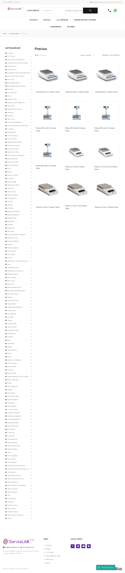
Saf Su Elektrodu (12, 386)
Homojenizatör (12, 198)
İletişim (48, 563)
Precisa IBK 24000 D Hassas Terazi (104, 129)
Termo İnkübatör (12, 456)
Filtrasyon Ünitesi (12, 175)
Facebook (73, 546)
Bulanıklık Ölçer (12, 99)
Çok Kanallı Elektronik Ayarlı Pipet (17, 125)
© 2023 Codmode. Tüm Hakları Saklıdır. (15, 568)
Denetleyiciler (11, 132)
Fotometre (10, 178)
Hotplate (10, 205)
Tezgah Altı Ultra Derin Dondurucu (18, 469)
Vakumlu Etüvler (12, 492)
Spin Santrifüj (11, 429)
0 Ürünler (10, 53)
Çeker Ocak (11, 119)
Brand (9, 96)
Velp (8, 495)
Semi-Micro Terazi (13, 396)
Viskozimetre (11, 498)
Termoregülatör (12, 462)
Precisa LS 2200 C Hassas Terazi (106, 207)
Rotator (9, 383)
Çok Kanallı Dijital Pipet (14, 122)
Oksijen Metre (11, 304)
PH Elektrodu (11, 333)
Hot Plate (10, 201)
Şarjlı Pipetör (11, 393)
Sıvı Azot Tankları (12, 409)
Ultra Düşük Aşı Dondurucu (15, 479)
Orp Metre (10, 317)
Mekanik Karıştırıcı (12, 274)
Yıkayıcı (9, 518)
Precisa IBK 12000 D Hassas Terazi (46, 129)
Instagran (89, 546)
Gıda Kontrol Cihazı (13, 185)
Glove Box (10, 188)
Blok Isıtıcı (10, 89)
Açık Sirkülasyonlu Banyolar (16, 59)
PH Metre (10, 337)
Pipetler (9, 347)
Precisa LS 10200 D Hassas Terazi (75, 168)
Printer (9, 356)
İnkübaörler (10, 221)
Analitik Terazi (11, 66)
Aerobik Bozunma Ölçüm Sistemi (17, 63)
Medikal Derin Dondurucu (15, 271)
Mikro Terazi (11, 281)
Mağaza (48, 549)
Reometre (10, 370)
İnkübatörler (11, 228)
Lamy (9, 264)
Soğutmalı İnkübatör (13, 413)
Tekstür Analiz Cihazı (13, 446)
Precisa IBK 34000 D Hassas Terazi (46, 167)
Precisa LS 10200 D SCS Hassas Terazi (105, 168)
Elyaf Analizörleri (12, 158)
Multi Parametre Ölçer (14, 287)
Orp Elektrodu (11, 314)
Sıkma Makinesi (12, 406)
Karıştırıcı (10, 244)
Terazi (9, 452)
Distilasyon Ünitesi (13, 149)
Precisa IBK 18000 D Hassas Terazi (75, 129)
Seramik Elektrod (12, 399)
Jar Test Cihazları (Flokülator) (16, 234)
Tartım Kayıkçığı (12, 442)
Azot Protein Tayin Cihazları (15, 76)
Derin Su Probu (12, 139)
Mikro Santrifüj (11, 277)
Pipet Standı (11, 343)
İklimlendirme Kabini (13, 211)
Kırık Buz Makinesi (12, 248)
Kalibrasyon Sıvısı (12, 238)
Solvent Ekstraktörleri (13, 419)
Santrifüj (9, 389)
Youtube (83, 546)
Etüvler (9, 172)
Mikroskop (10, 284)
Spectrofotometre (12, 423)
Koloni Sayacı (11, 251)
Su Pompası (11, 436)
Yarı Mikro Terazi (12, 512)
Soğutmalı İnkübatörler (14, 416)
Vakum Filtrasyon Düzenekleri (16, 485)
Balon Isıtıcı (10, 79)
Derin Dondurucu (12, 135)
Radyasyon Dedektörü (14, 360)
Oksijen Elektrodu (12, 300)
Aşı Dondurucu (12, 69)
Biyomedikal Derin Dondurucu (16, 86)
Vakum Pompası (12, 489)
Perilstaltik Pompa (12, 330)
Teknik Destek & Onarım (53, 556)
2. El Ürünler (11, 56)
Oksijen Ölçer (11, 310)
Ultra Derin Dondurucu (14, 475)
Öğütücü (10, 297)
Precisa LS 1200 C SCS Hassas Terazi (76, 207)
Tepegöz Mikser (12, 449)
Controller (10, 129)
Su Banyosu (11, 432)
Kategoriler (33, 10)
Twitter (78, 546)
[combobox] (50, 10)
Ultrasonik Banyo (12, 482)
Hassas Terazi (14, 33)
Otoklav (9, 320)
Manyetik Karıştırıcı (13, 267)
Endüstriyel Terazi (12, 162)
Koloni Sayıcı (11, 254)
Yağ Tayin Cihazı (12, 505)
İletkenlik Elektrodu (13, 215)
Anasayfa (48, 545)
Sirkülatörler (11, 403)
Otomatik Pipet (11, 323)
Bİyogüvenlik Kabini (13, 83)
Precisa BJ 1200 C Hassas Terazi (47, 92)
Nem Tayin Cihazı (12, 294)
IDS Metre (10, 208)
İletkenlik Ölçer (12, 218)
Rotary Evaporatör (13, 380)
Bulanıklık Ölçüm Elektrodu (15, 102)
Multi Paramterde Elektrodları (16, 290)
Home (4, 33)
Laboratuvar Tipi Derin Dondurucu (18, 261)
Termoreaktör (11, 459)
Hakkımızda (49, 559)
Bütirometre (11, 106)
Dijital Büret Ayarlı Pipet (14, 142)
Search (90, 10)
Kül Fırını (9, 257)
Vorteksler (10, 502)
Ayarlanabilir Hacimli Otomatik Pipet (18, 73)
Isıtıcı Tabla (10, 231)
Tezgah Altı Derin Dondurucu (16, 465)
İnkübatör (10, 224)
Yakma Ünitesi (11, 508)
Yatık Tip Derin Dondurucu (15, 515)
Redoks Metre (11, 366)
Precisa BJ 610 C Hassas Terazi (106, 92)
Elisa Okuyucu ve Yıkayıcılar (16, 155)
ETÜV (9, 168)
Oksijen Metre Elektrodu (14, 307)
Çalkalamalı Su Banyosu (14, 109)
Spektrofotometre (12, 426)
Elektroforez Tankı (13, 152)
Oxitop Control (12, 327)
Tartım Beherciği (12, 439)
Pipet (8, 340)
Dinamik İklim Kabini (13, 145)
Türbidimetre (11, 472)
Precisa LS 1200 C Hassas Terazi (47, 207)
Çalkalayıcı (10, 112)
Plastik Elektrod (12, 350)
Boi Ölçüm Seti (12, 92)
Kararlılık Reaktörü (12, 241)
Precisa (9, 353)
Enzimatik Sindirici (12, 165)
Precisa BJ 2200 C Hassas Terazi (77, 92)
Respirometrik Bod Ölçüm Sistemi (18, 376)
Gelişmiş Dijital (11, 182)
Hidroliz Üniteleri (12, 195)
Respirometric (11, 373)
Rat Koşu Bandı (12, 363)
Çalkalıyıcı (10, 116)
